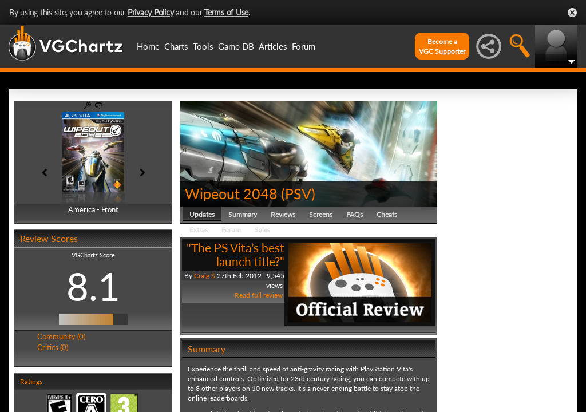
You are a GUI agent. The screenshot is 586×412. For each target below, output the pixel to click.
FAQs (354, 214)
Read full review (259, 295)
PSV (298, 193)
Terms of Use (226, 12)
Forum (303, 46)
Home (148, 46)
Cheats (387, 214)
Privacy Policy (151, 12)
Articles (273, 46)
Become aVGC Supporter (442, 46)
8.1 (93, 286)
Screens (320, 214)
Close (572, 12)
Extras (198, 229)
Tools (203, 46)
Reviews (283, 214)
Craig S (204, 275)
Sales (262, 229)
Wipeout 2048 (231, 193)
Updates (202, 214)
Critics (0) (52, 347)
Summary (242, 214)
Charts (176, 46)
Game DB (236, 46)
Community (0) (61, 336)
